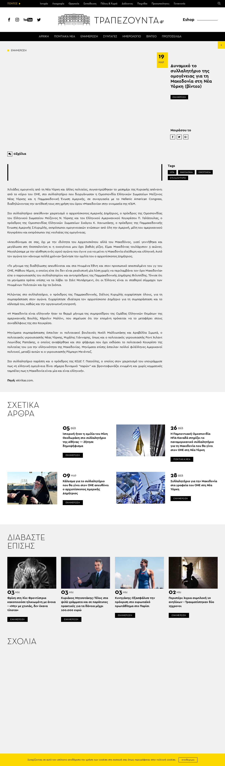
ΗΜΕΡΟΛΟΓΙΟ (131, 36)
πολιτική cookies (166, 760)
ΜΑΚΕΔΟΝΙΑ (186, 172)
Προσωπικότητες (160, 3)
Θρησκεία (74, 3)
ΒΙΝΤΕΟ (151, 36)
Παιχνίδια (142, 3)
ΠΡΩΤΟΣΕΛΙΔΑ (172, 36)
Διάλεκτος (127, 3)
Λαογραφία (58, 3)
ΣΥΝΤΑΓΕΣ (110, 36)
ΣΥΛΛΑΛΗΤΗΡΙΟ (178, 178)
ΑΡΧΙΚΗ (44, 36)
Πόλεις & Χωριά (109, 3)
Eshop (188, 20)
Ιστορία (44, 3)
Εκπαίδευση (90, 3)
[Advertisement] (85, 172)
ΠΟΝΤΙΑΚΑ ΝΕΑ (64, 36)
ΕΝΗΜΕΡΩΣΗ (89, 36)
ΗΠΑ (172, 172)
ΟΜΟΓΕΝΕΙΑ (204, 172)
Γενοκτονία (179, 3)
